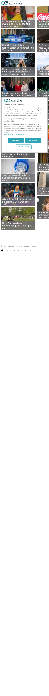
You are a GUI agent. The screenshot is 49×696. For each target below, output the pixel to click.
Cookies (26, 246)
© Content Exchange (7, 246)
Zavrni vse (16, 140)
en (6, 250)
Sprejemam (33, 140)
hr (14, 250)
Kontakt (33, 246)
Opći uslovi (19, 246)
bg (26, 250)
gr (22, 250)
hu (30, 250)
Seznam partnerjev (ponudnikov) (14, 134)
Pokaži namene (24, 147)
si (10, 250)
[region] (24, 125)
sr (18, 250)
